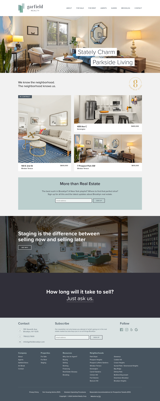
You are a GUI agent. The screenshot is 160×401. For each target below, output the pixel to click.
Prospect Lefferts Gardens (99, 362)
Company (22, 353)
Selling (65, 362)
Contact (138, 8)
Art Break (21, 366)
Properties (45, 353)
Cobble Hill (118, 359)
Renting (65, 366)
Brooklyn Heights (120, 381)
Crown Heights (119, 362)
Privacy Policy (34, 392)
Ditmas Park (118, 372)
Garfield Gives (23, 362)
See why (24, 247)
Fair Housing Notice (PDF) (51, 392)
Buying (65, 359)
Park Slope (93, 356)
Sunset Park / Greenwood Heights (126, 366)
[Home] (30, 8)
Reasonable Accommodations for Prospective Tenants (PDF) (110, 392)
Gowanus (117, 356)
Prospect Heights (96, 359)
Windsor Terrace (95, 366)
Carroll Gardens (95, 372)
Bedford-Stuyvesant (121, 375)
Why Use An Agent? (70, 356)
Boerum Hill (94, 381)
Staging (43, 362)
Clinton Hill (94, 375)
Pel (100, 396)
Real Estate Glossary (70, 372)
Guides (114, 8)
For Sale (80, 8)
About (69, 8)
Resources (67, 353)
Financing (66, 369)
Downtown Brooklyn (121, 378)
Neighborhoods (97, 353)
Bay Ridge (117, 369)
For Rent (92, 8)
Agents (103, 8)
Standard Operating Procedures (75, 392)
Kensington (94, 369)
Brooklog (125, 8)
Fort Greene (94, 378)
